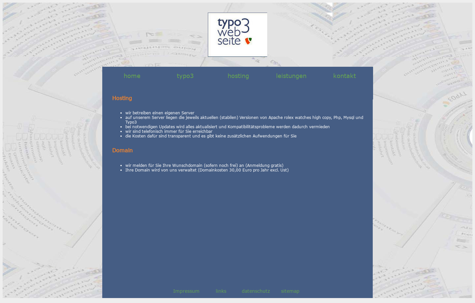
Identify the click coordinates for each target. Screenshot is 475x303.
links (221, 291)
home (132, 75)
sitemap (290, 291)
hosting (238, 75)
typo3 (185, 75)
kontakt (344, 75)
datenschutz (256, 291)
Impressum (186, 291)
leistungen (291, 75)
